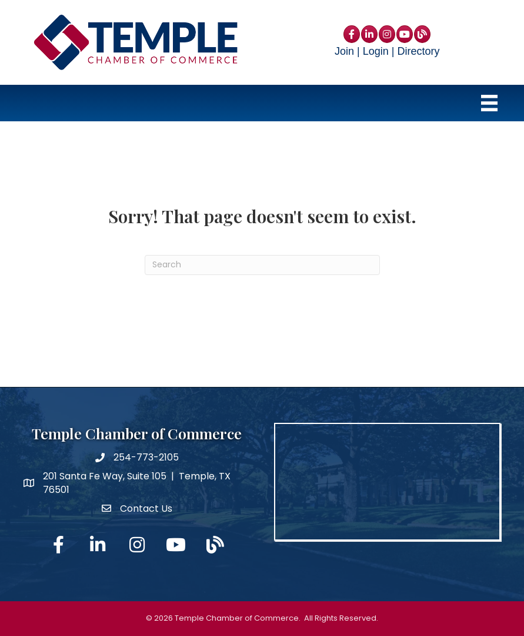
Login (376, 51)
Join (344, 51)
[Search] (262, 265)
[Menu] (489, 103)
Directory (418, 51)
